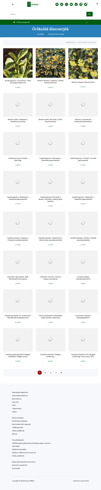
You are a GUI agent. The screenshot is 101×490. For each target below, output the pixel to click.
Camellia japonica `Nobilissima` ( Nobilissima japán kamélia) (18, 197)
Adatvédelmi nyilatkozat (20, 393)
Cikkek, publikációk (18, 428)
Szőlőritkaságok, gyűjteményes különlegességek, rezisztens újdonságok (31, 442)
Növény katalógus (18, 416)
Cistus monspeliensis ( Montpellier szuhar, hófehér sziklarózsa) (50, 315)
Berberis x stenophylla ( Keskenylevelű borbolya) (83, 120)
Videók (14, 409)
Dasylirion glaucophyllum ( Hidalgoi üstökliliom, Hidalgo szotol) (18, 354)
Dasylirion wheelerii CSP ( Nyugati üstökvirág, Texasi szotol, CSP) (83, 354)
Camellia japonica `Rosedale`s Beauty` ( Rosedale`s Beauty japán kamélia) (50, 198)
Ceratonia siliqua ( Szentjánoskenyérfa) (83, 276)
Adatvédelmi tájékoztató (20, 390)
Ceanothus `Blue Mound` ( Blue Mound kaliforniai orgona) (18, 276)
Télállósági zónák (17, 425)
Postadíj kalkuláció (18, 438)
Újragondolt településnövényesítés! (24, 460)
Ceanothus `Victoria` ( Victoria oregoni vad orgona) (50, 276)
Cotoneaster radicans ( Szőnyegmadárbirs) (83, 315)
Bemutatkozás (16, 397)
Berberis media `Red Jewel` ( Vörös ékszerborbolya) (50, 120)
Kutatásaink (16, 466)
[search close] (95, 3)
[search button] (89, 14)
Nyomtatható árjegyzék (19, 419)
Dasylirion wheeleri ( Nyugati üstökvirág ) (50, 354)
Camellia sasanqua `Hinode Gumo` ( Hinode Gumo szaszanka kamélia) (50, 238)
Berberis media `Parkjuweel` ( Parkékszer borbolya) (18, 120)
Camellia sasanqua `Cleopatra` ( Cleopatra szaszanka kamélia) (18, 238)
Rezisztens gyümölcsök (19, 463)
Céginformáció (17, 406)
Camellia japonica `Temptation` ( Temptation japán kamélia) (83, 197)
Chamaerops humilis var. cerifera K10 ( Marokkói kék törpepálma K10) (18, 315)
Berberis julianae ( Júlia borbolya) (83, 82)
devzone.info (85, 479)
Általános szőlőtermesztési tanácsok (24, 450)
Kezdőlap (40, 34)
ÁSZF (14, 403)
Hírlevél (14, 432)
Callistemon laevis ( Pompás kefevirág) (17, 159)
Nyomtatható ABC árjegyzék (21, 422)
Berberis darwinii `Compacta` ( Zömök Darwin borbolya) (50, 82)
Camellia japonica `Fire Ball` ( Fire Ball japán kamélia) (83, 159)
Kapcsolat (15, 400)
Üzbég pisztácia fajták (19, 447)
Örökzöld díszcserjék (56, 34)
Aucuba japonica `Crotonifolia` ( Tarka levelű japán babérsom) (18, 82)
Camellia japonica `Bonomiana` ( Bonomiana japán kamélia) (50, 159)
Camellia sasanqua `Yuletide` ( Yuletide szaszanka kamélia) (83, 238)
